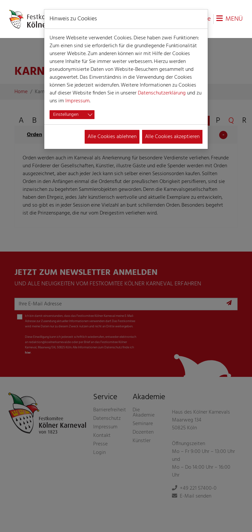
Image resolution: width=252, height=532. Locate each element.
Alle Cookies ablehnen (112, 137)
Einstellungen (65, 114)
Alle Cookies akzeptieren (172, 137)
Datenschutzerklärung (162, 93)
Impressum (77, 101)
